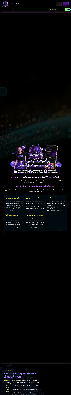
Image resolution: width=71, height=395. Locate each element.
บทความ (24, 4)
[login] (59, 4)
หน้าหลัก (13, 4)
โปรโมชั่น (18, 4)
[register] (66, 4)
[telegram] (69, 9)
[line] (66, 9)
